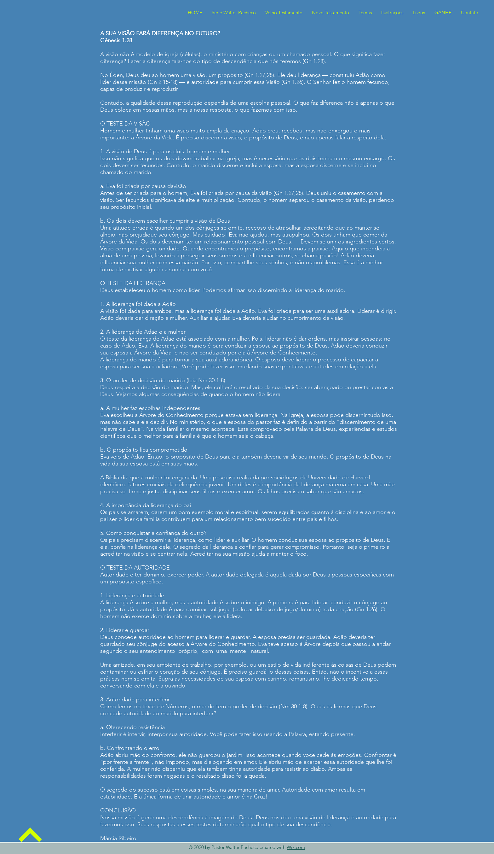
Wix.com (296, 847)
